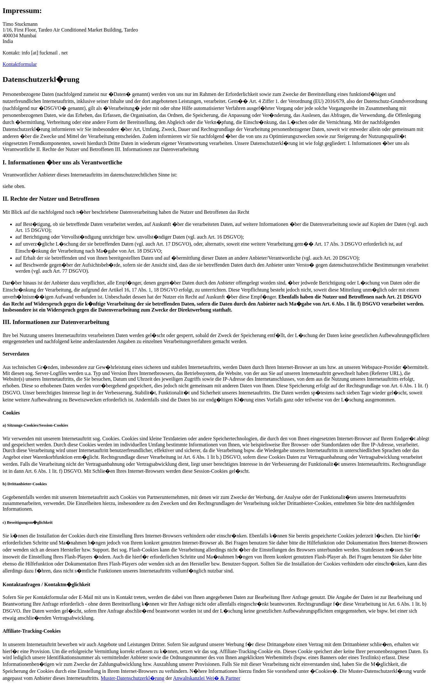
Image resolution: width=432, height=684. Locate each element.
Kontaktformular (20, 64)
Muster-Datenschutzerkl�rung (132, 678)
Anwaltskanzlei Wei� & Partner (206, 678)
